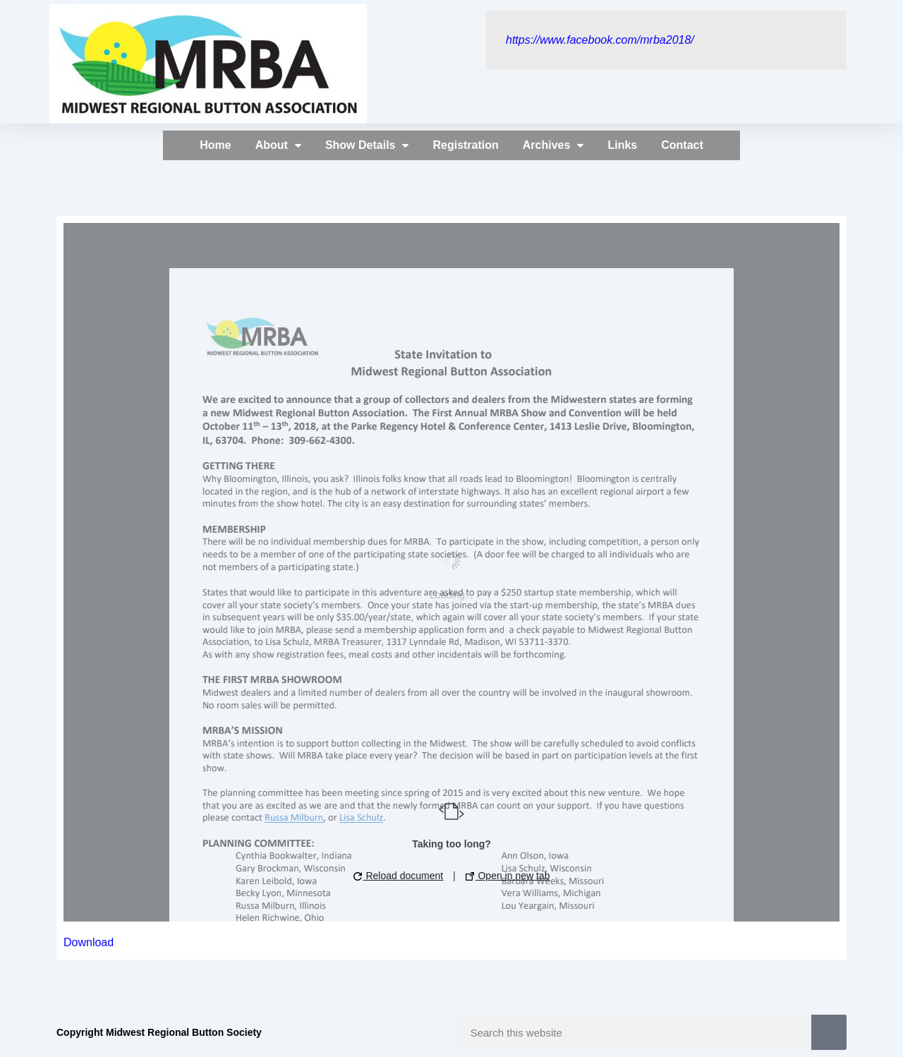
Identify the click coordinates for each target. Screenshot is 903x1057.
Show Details (367, 145)
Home (215, 145)
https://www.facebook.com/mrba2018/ (600, 40)
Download (88, 942)
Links (622, 145)
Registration (465, 145)
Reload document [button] (398, 875)
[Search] (829, 1032)
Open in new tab (508, 875)
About (278, 145)
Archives (553, 145)
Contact (682, 145)
